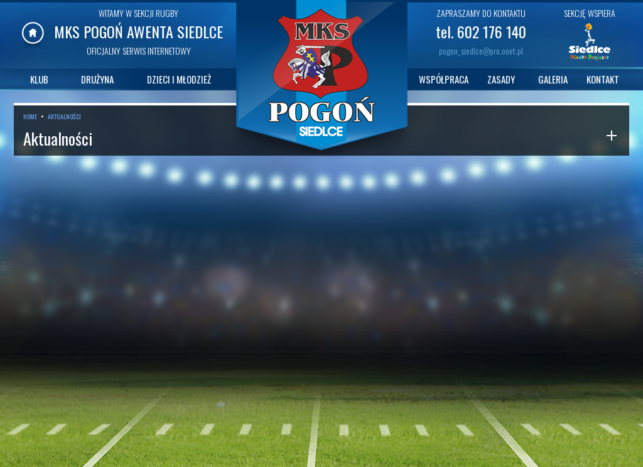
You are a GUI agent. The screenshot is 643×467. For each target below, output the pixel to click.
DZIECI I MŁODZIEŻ (179, 79)
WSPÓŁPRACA (443, 79)
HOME (30, 116)
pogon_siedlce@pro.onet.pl (481, 50)
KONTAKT (602, 79)
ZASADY (501, 79)
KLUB (39, 79)
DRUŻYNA (97, 79)
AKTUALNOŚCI (64, 116)
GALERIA (553, 79)
